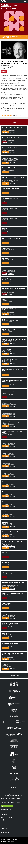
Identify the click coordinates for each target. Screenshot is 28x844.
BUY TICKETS (5, 557)
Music (8, 36)
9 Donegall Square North (6, 115)
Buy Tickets (5, 132)
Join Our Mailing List (7, 806)
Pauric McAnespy (7, 841)
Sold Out (3, 71)
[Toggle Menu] (25, 1)
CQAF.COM (3, 36)
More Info (12, 132)
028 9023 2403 (5, 825)
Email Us (4, 828)
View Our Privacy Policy (6, 809)
